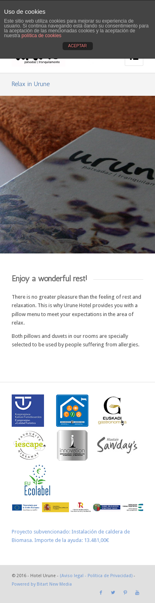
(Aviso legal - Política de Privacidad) (96, 575)
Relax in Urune (31, 84)
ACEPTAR (77, 46)
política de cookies (41, 35)
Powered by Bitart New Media (42, 584)
